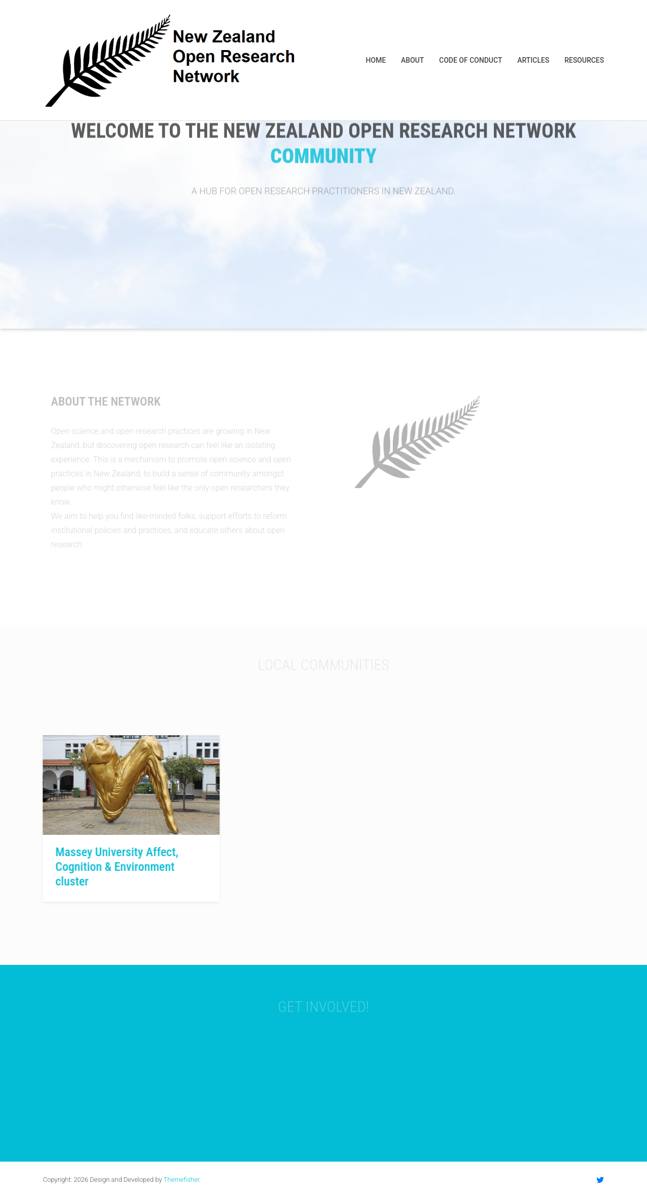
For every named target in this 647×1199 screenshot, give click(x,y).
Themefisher (181, 1179)
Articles (533, 60)
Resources (584, 60)
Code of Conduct (470, 60)
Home (376, 60)
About (412, 60)
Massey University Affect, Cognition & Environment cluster (115, 867)
